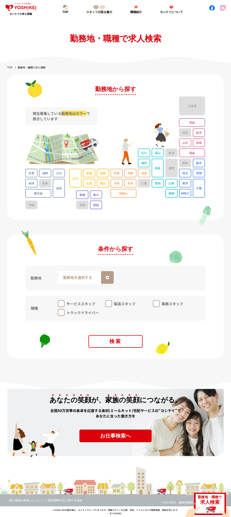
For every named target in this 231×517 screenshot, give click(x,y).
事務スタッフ (172, 303)
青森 (192, 122)
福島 (192, 153)
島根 (89, 173)
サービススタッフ (80, 303)
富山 (158, 153)
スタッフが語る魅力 (99, 12)
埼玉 (185, 173)
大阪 (116, 183)
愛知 (158, 183)
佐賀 (31, 173)
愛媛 (82, 195)
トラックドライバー (82, 312)
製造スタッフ (125, 303)
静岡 (171, 193)
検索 (115, 341)
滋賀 (144, 173)
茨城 (199, 173)
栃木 (199, 163)
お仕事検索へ (115, 436)
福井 (144, 163)
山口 (75, 178)
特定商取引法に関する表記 (64, 500)
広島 (89, 183)
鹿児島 (38, 193)
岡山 (103, 183)
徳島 (96, 205)
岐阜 (158, 168)
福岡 (45, 173)
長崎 (31, 183)
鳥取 (103, 173)
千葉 (199, 188)
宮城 (199, 143)
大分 (59, 173)
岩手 (199, 132)
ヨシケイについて (171, 12)
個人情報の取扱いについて (26, 500)
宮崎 (59, 188)
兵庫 (116, 173)
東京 (185, 183)
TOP (65, 12)
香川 (96, 195)
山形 (185, 143)
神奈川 (185, 193)
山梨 (171, 183)
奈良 (130, 183)
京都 (130, 173)
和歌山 (123, 193)
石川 (144, 153)
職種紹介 (136, 12)
